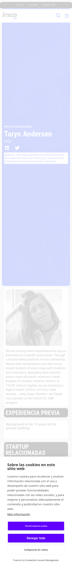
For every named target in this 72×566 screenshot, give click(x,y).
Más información (18, 514)
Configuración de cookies (36, 550)
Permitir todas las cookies (36, 526)
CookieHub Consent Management (42, 560)
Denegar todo (36, 538)
